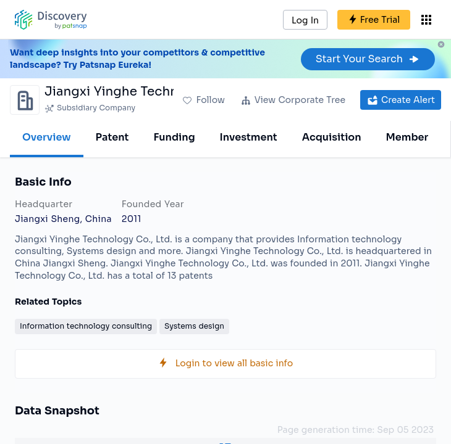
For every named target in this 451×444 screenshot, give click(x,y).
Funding (174, 137)
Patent (112, 137)
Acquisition (331, 137)
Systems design (194, 326)
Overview (46, 137)
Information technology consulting (86, 326)
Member (407, 137)
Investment (248, 137)
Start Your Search (368, 58)
